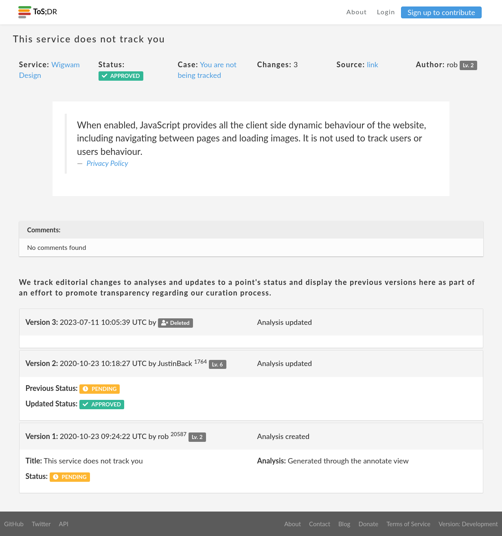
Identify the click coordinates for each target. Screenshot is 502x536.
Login (386, 11)
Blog (344, 523)
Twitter (41, 523)
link (372, 64)
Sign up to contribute (441, 12)
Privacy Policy (107, 163)
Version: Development (468, 523)
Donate (368, 523)
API (63, 523)
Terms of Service (408, 523)
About (356, 11)
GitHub (14, 523)
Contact (319, 523)
